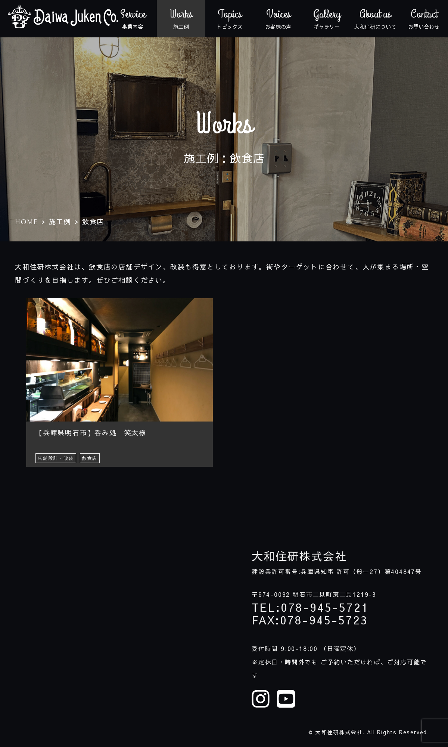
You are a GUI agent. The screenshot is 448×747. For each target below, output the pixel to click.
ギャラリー (326, 18)
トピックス (229, 18)
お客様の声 (278, 18)
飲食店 (89, 458)
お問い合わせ (423, 18)
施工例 (181, 18)
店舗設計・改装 (56, 458)
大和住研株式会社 (299, 556)
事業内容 (132, 18)
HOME (26, 222)
